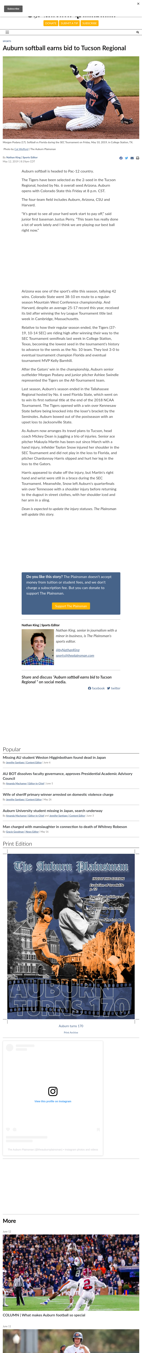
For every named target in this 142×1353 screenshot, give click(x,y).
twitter (113, 688)
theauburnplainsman (50, 1149)
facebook (96, 688)
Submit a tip (69, 23)
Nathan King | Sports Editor (22, 157)
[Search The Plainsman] (137, 32)
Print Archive (71, 1032)
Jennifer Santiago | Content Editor (24, 762)
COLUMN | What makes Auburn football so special (44, 1315)
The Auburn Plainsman (21, 1149)
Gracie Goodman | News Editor (22, 831)
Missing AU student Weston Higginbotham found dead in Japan (54, 757)
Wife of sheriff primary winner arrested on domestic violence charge (58, 794)
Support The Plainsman (71, 606)
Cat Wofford (21, 149)
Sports (7, 41)
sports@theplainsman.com (76, 655)
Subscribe (89, 23)
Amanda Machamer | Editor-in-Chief (25, 783)
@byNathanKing (68, 650)
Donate (51, 23)
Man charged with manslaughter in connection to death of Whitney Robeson (65, 826)
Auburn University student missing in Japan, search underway (53, 810)
